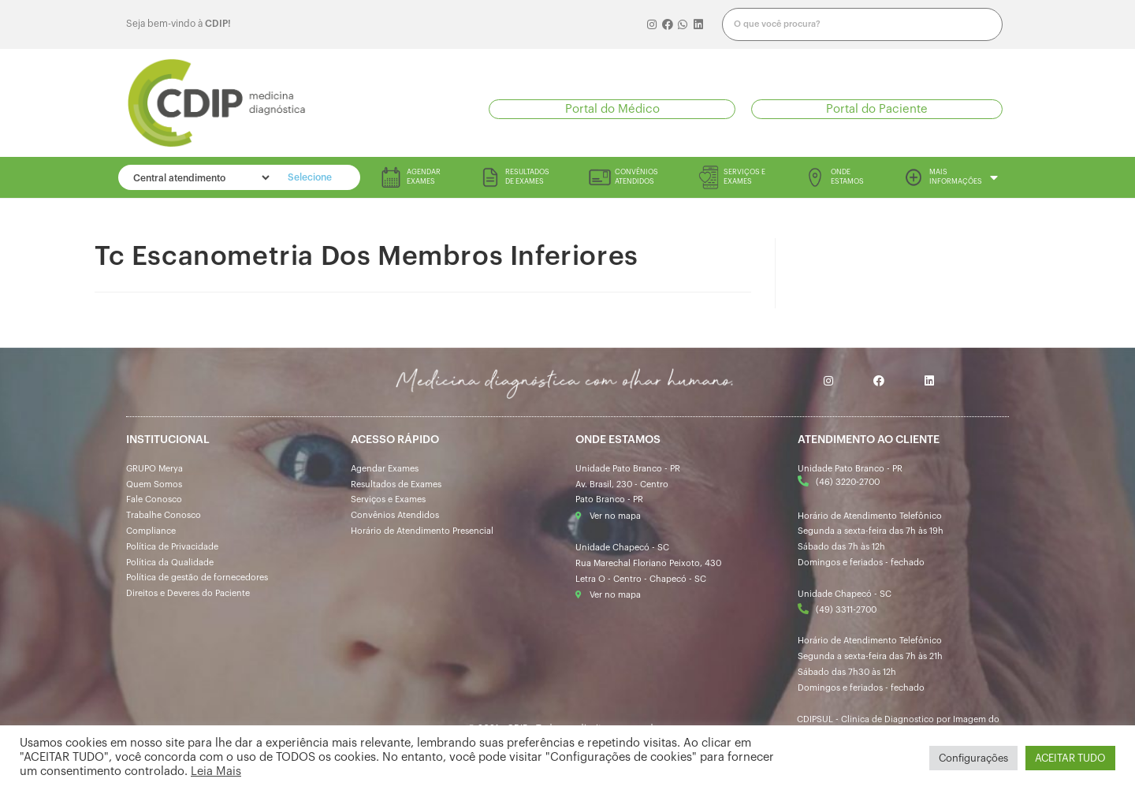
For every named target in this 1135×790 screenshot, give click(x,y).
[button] (612, 109)
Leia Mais (216, 771)
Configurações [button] (973, 758)
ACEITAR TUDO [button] (1070, 758)
